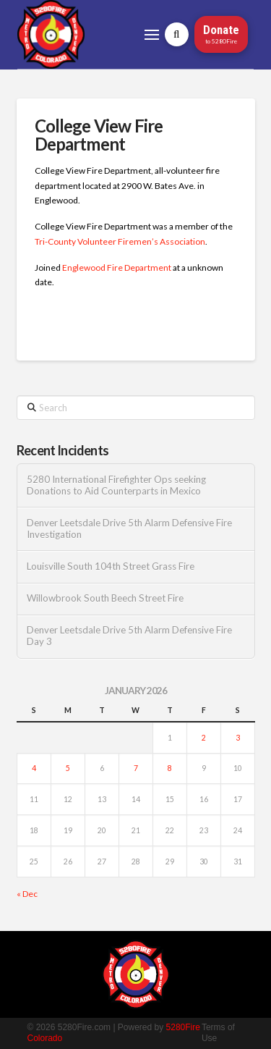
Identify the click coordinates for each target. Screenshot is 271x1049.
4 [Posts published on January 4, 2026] (34, 768)
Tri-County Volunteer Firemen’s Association (120, 241)
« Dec (27, 893)
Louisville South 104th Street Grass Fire (110, 566)
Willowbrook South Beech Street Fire (105, 598)
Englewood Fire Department (116, 267)
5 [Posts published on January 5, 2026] (68, 768)
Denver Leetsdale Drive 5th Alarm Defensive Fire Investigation (129, 529)
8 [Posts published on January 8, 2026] (170, 768)
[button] (152, 35)
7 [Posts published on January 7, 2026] (136, 768)
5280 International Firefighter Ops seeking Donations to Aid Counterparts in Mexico (116, 485)
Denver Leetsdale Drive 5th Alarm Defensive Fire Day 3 (129, 636)
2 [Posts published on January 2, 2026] (204, 737)
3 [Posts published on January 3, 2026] (238, 737)
